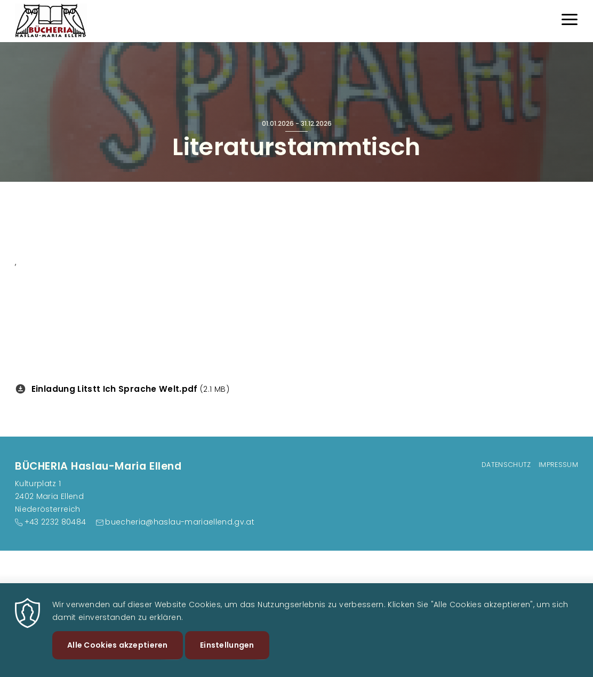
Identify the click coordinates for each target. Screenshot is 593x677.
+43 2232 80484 (55, 522)
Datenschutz (506, 464)
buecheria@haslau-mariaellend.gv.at (179, 522)
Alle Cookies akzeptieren (117, 653)
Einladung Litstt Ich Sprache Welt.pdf (114, 388)
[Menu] (570, 21)
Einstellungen (227, 653)
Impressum (558, 464)
